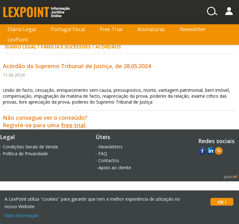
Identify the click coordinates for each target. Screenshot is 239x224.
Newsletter (193, 29)
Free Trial (111, 29)
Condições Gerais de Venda (30, 147)
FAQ (102, 153)
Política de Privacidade (25, 153)
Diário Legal (21, 29)
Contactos (108, 160)
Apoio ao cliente (114, 167)
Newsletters (110, 147)
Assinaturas (151, 29)
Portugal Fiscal (68, 29)
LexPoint (17, 39)
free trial (73, 125)
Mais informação (22, 215)
